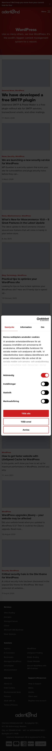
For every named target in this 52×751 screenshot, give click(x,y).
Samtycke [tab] (9, 327)
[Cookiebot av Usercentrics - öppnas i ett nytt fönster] (37, 319)
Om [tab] (42, 327)
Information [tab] (26, 327)
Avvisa (26, 430)
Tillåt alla (26, 413)
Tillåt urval (26, 421)
